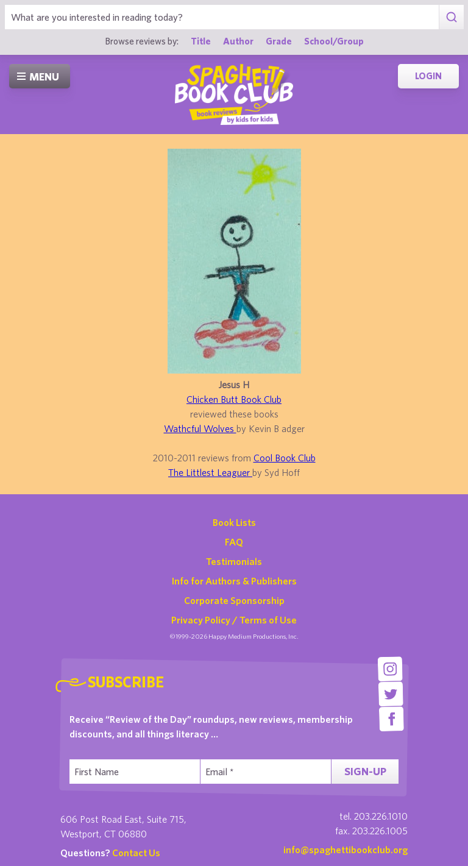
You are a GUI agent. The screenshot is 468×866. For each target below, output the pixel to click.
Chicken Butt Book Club (234, 399)
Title (201, 40)
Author (238, 40)
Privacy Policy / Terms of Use (234, 619)
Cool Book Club (285, 457)
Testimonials (234, 561)
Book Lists (234, 522)
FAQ (234, 541)
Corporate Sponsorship (234, 600)
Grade (279, 40)
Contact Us (136, 852)
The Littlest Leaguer (210, 472)
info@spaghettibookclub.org (345, 849)
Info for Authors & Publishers (234, 580)
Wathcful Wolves (200, 428)
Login (428, 76)
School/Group (334, 40)
